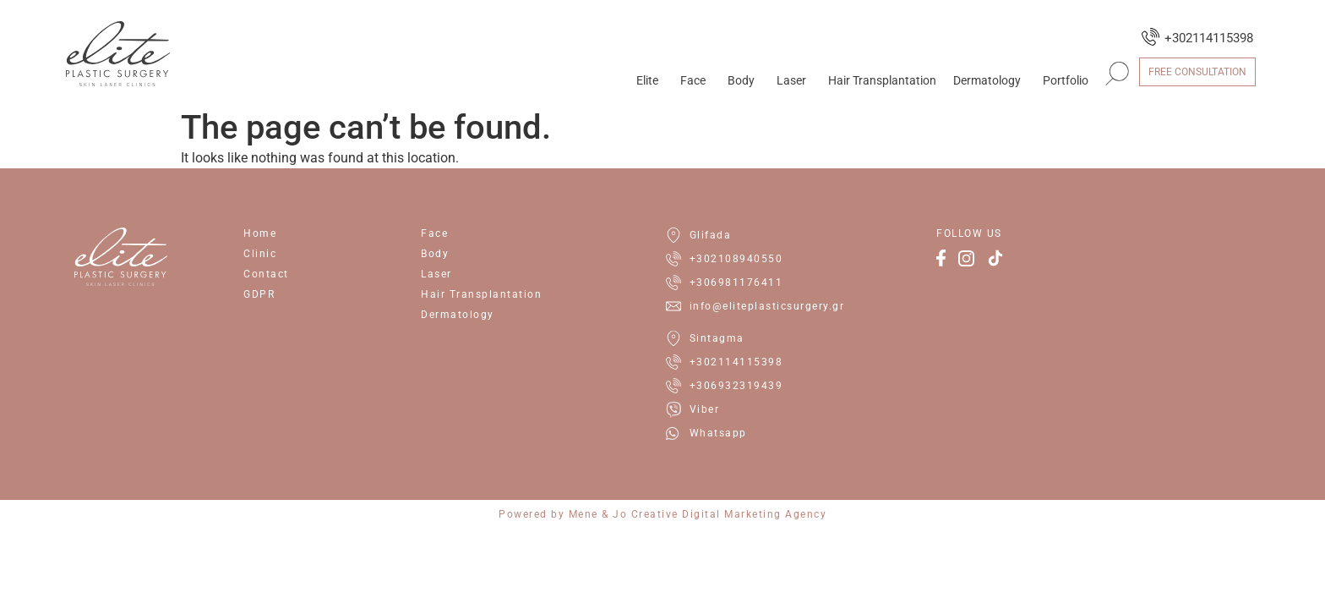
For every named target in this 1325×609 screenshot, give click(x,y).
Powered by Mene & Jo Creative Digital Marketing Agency (662, 514)
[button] (1117, 73)
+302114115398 (1208, 38)
